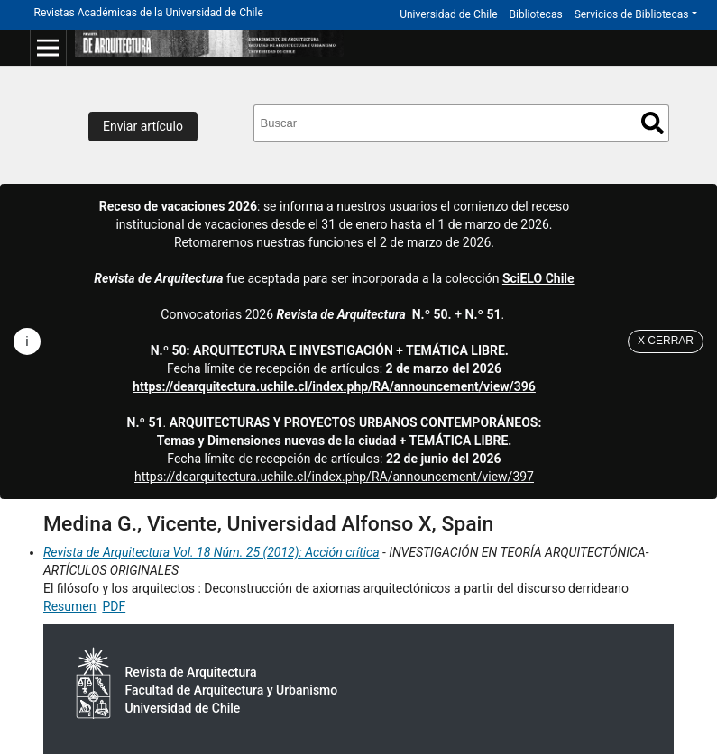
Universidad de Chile (448, 14)
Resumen (69, 606)
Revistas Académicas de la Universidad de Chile (148, 12)
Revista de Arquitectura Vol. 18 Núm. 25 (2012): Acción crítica (211, 552)
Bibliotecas (536, 14)
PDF (113, 606)
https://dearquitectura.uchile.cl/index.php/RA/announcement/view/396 (334, 386)
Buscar (652, 123)
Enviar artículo (143, 126)
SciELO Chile (538, 278)
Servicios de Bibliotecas (632, 14)
